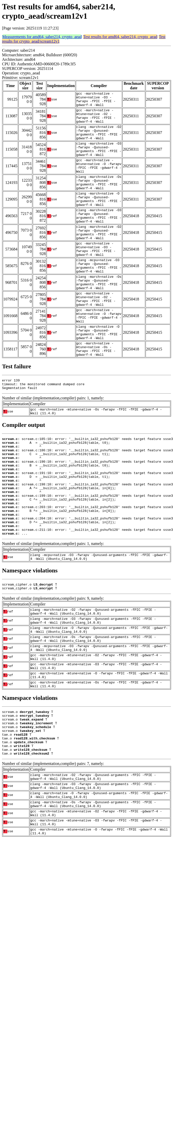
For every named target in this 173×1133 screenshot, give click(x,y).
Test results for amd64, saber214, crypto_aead (120, 37)
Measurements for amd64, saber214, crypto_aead (42, 37)
